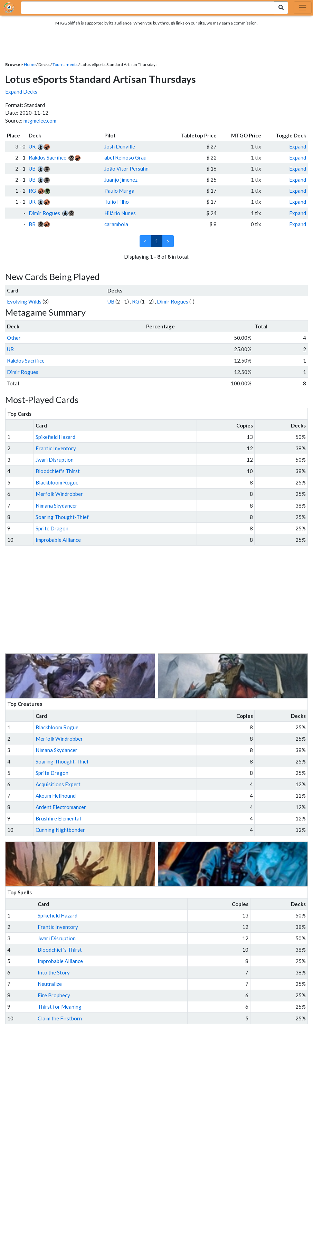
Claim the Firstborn (60, 1018)
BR (32, 224)
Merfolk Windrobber (59, 494)
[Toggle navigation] (303, 7)
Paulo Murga (119, 191)
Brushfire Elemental (58, 818)
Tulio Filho (116, 202)
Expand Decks (21, 91)
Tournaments (65, 64)
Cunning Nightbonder (60, 830)
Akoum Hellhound (56, 795)
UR (32, 146)
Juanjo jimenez (120, 179)
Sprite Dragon (52, 528)
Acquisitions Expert (58, 784)
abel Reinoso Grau (125, 157)
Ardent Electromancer (61, 807)
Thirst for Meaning (60, 1006)
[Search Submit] (281, 7)
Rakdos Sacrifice (47, 157)
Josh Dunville (119, 146)
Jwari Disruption (55, 459)
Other (14, 338)
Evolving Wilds (24, 301)
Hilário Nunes (120, 213)
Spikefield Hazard (55, 437)
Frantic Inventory (56, 448)
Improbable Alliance (58, 540)
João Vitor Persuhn (126, 168)
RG (32, 191)
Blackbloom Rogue (57, 482)
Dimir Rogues (44, 213)
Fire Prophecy (54, 995)
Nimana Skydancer (56, 505)
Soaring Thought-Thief (62, 517)
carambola (116, 224)
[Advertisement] (163, 599)
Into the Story (54, 972)
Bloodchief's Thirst (58, 471)
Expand (297, 146)
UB (32, 168)
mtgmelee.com (39, 120)
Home (30, 64)
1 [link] (156, 241)
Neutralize (50, 984)
